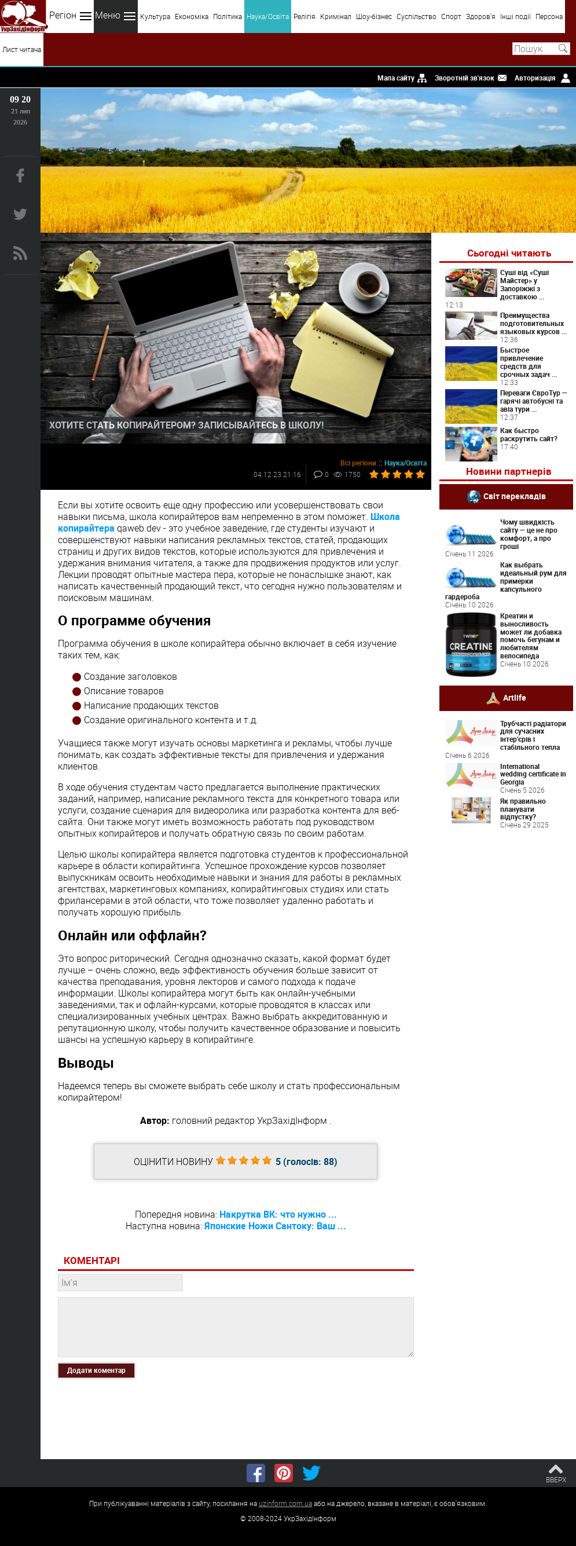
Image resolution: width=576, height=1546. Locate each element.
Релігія (304, 16)
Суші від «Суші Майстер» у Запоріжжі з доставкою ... (524, 284)
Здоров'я (481, 16)
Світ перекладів (514, 495)
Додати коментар (96, 1370)
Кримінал (335, 16)
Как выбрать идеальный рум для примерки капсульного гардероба (506, 580)
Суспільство (416, 16)
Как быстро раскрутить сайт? (528, 434)
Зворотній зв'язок (464, 77)
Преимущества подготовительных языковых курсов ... (533, 323)
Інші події (515, 16)
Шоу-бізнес (374, 16)
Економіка (191, 16)
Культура (155, 16)
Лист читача (21, 49)
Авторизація (535, 77)
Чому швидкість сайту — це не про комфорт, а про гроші (528, 533)
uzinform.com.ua (285, 1503)
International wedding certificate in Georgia (533, 774)
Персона (549, 16)
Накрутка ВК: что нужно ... (278, 1214)
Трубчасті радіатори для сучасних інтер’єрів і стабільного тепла (533, 735)
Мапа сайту (395, 77)
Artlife (514, 696)
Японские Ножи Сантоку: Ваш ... (275, 1225)
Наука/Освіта (268, 16)
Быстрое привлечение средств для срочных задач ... (528, 361)
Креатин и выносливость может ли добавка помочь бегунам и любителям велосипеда (531, 635)
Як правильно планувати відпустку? (523, 809)
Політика (227, 16)
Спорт (451, 16)
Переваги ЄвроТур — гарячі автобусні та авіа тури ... (533, 400)
